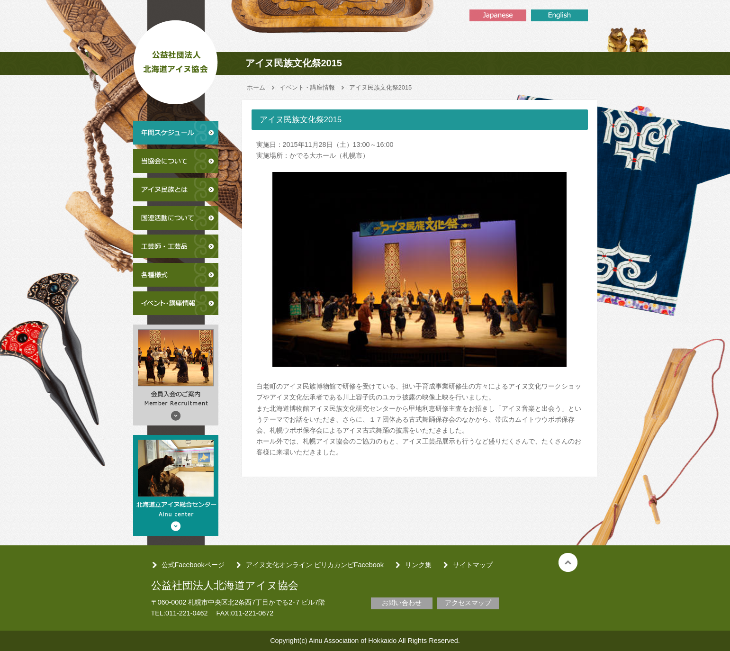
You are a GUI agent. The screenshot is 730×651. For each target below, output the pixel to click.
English (559, 15)
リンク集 (418, 565)
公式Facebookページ (193, 565)
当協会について (175, 161)
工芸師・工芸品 (175, 246)
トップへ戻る (568, 562)
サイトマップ (473, 565)
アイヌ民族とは (175, 189)
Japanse (497, 15)
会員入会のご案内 (175, 375)
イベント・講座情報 (175, 303)
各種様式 (175, 275)
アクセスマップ (468, 602)
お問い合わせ (402, 602)
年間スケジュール (175, 133)
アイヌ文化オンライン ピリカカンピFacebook (315, 565)
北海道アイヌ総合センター (175, 485)
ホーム (256, 87)
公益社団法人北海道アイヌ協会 (175, 59)
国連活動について (175, 218)
